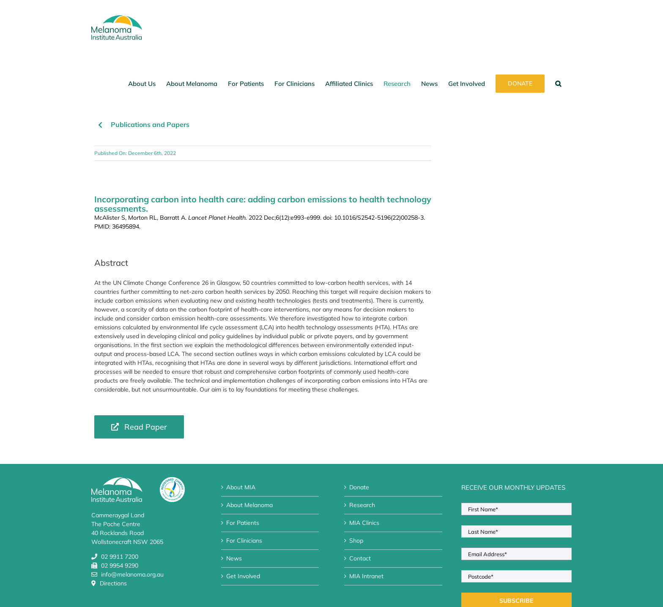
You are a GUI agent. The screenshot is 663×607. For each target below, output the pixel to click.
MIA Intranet (366, 576)
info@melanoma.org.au (132, 574)
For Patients (242, 523)
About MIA (240, 487)
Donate (359, 487)
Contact (360, 558)
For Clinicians (244, 540)
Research (362, 505)
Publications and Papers (150, 124)
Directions (113, 583)
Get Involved (243, 576)
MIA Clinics (364, 523)
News (234, 558)
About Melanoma (249, 505)
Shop (356, 540)
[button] (558, 83)
